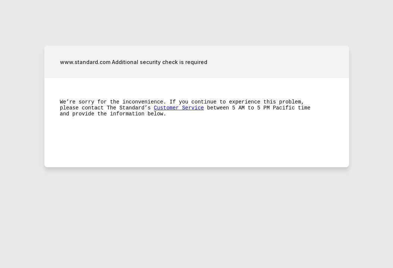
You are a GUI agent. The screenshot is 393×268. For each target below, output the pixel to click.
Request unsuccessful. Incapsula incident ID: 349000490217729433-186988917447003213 (196, 134)
